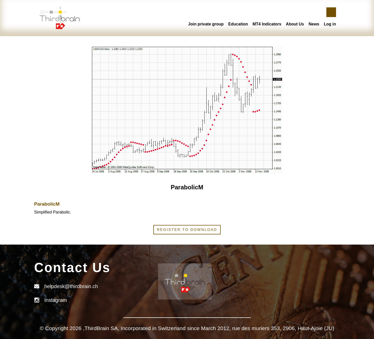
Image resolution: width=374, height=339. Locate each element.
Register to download (187, 230)
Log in (330, 24)
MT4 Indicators (266, 24)
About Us (295, 24)
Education (238, 24)
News (314, 24)
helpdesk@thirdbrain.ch (71, 286)
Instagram (55, 300)
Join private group (206, 24)
